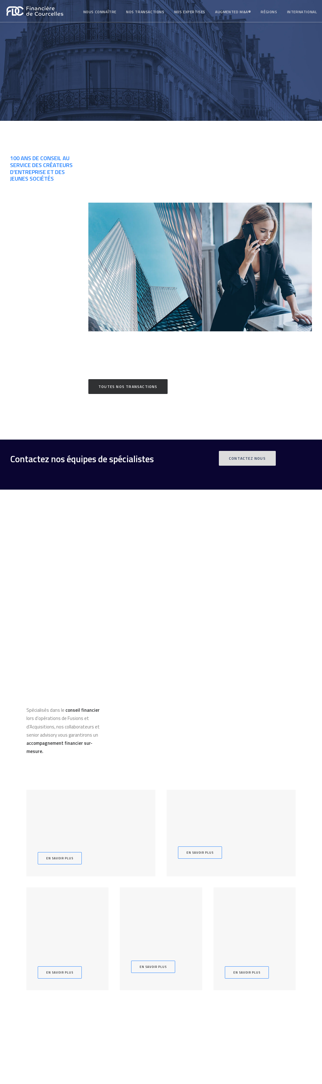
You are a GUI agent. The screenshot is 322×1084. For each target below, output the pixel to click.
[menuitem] (100, 12)
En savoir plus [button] (59, 699)
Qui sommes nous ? (200, 923)
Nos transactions (145, 12)
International (302, 12)
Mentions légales (261, 967)
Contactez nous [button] (247, 458)
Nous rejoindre (200, 964)
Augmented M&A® (233, 12)
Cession (122, 931)
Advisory (121, 964)
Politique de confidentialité (270, 990)
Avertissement (259, 983)
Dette (122, 956)
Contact (200, 956)
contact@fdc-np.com (266, 948)
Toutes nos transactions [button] (128, 387)
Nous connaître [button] (99, 12)
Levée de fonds (122, 948)
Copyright (254, 975)
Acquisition (122, 939)
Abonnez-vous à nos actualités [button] (44, 1016)
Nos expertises (189, 12)
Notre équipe (200, 931)
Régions (269, 12)
